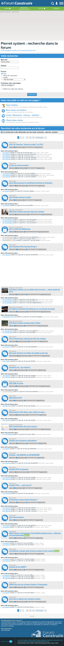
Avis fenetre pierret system (20, 197)
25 (30, 137)
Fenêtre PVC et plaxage (18, 469)
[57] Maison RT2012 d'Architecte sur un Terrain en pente (32, 309)
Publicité (32, 641)
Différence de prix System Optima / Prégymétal (28, 584)
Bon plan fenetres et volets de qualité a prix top (28, 353)
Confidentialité (40, 641)
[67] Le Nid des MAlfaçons (19, 229)
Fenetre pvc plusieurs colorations (23, 440)
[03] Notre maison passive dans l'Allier (24, 323)
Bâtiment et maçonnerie (36, 355)
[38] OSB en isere (16, 383)
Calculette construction (53, 640)
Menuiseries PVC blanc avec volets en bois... (27, 412)
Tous (3, 73)
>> (45, 137)
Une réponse (6, 154)
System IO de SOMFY (18, 567)
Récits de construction (9, 75)
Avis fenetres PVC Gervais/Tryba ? (23, 247)
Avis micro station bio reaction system (24, 599)
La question (6, 152)
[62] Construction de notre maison (23, 426)
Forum (6, 8)
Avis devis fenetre (16, 517)
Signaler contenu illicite (29, 640)
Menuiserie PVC (15, 398)
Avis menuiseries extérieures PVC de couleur (27, 339)
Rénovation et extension (32, 249)
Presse (20, 641)
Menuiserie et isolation (30, 147)
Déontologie (26, 641)
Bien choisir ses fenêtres (16, 110)
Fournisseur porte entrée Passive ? (23, 500)
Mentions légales (41, 640)
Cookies (47, 641)
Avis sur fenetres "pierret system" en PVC (26, 144)
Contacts (20, 640)
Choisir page (39, 137)
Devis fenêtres (12, 105)
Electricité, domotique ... (30, 569)
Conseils (56, 8)
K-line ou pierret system (19, 165)
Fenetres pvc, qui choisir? (19, 367)
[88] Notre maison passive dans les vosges (26, 212)
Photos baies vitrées (14, 120)
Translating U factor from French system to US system (31, 551)
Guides (4, 77)
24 (27, 137)
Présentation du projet (9, 240)
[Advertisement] (32, 271)
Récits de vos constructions (35, 214)
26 (33, 137)
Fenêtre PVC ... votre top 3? (20, 485)
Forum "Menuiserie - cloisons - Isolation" (23, 115)
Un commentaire (7, 219)
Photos (40, 8)
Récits (24, 8)
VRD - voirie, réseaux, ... (32, 601)
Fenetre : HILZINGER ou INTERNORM (24, 455)
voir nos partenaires (5, 630)
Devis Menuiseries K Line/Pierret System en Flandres (30, 183)
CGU (61, 640)
